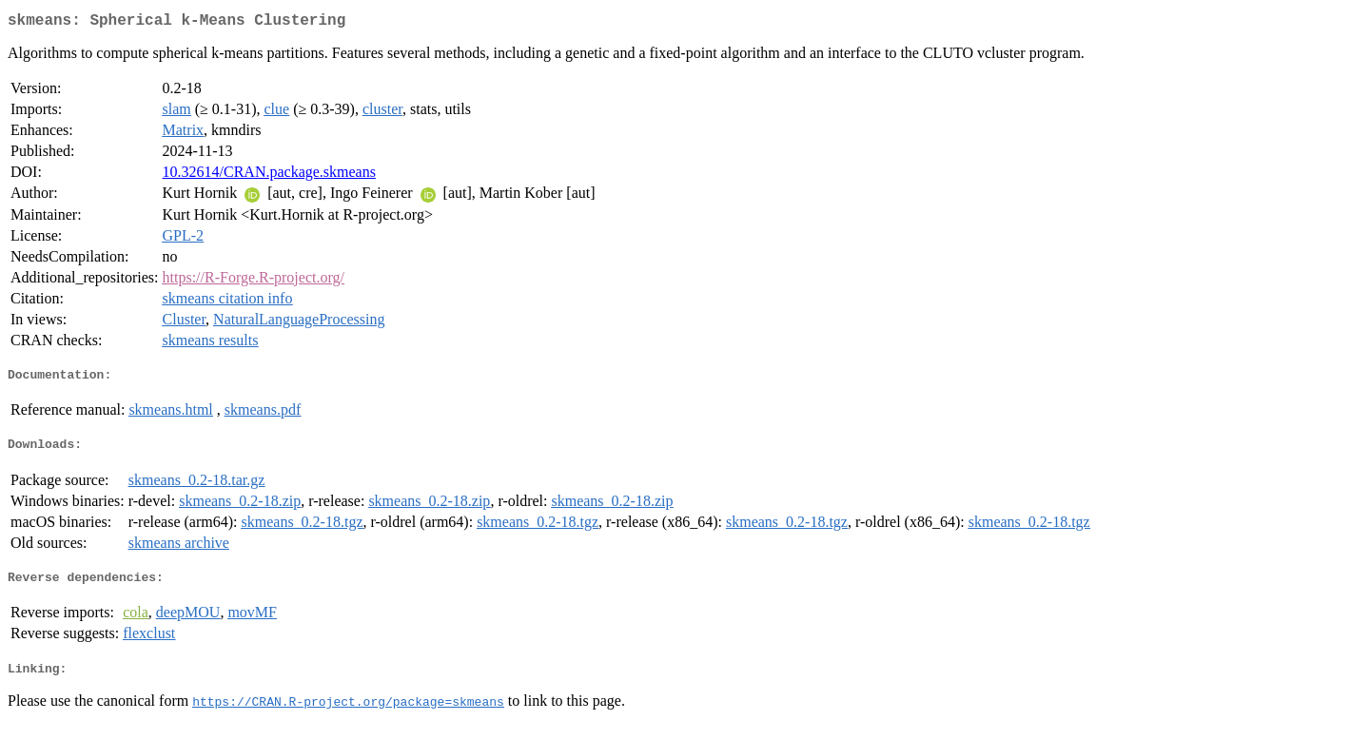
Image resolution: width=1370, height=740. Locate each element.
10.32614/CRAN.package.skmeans (269, 175)
